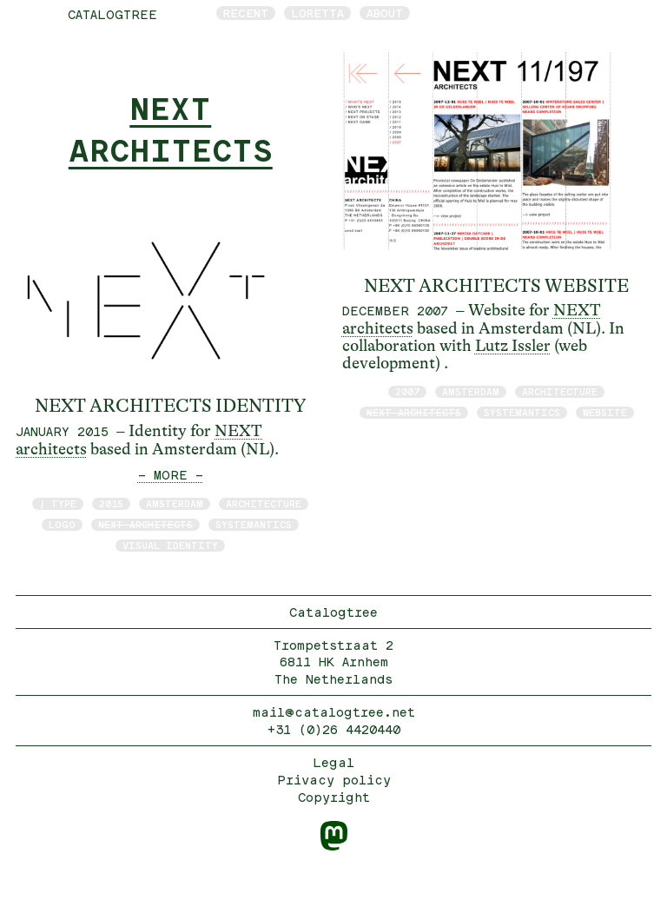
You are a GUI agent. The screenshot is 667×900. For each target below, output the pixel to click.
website (605, 412)
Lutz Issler (513, 345)
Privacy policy (334, 779)
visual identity (170, 545)
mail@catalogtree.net (334, 712)
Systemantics (253, 524)
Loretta (317, 13)
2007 (407, 391)
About (385, 13)
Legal (333, 762)
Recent (245, 13)
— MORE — (170, 474)
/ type (57, 503)
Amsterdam (174, 503)
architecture (263, 503)
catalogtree (112, 14)
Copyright (334, 797)
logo (62, 524)
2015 (111, 503)
